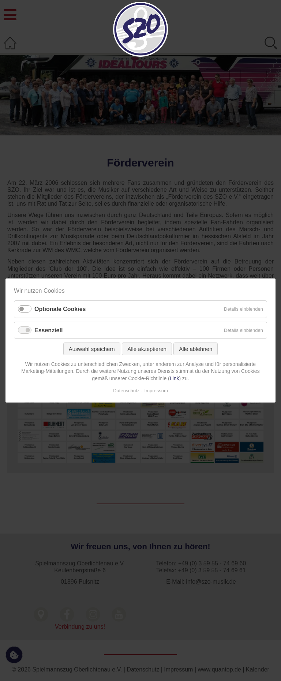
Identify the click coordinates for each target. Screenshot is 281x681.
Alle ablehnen (195, 349)
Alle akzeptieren (146, 349)
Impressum (156, 390)
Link (174, 378)
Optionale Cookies (60, 309)
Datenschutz (126, 390)
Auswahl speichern (92, 349)
